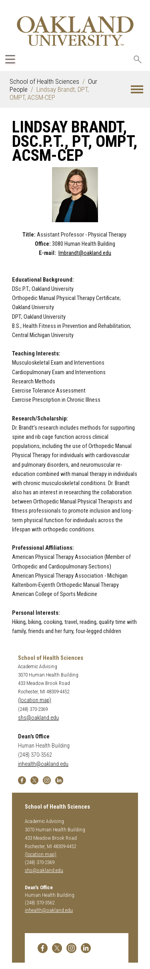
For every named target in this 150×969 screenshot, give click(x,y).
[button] (137, 90)
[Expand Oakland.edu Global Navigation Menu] (10, 59)
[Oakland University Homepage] (75, 31)
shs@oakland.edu (38, 717)
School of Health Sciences (44, 81)
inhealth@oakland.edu (43, 764)
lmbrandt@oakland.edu (84, 253)
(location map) (34, 700)
